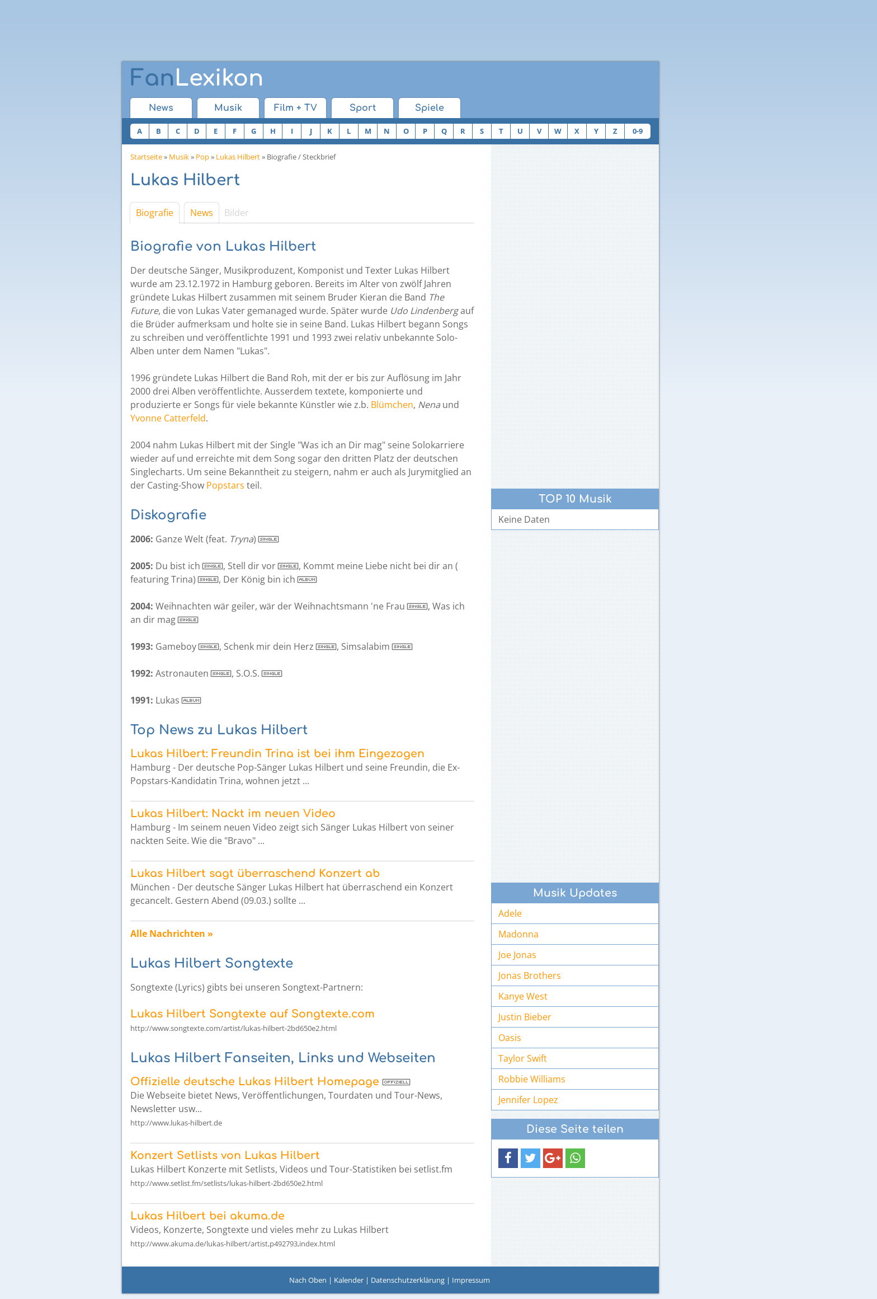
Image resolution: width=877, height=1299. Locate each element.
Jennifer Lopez (528, 1100)
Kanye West (523, 996)
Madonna (518, 934)
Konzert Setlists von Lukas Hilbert (225, 1155)
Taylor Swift (522, 1058)
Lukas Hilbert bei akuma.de (207, 1216)
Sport (363, 108)
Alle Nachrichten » (171, 933)
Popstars (225, 485)
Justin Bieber (524, 1017)
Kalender (349, 1280)
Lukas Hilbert (238, 157)
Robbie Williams (531, 1079)
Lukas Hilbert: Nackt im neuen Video (233, 813)
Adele (510, 913)
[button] (508, 1158)
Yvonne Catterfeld (168, 418)
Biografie (154, 213)
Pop (202, 157)
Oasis (509, 1037)
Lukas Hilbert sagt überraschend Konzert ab (255, 873)
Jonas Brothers (529, 975)
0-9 (638, 131)
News (161, 108)
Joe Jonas (517, 955)
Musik (228, 108)
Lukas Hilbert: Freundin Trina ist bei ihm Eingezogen (277, 753)
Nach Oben (308, 1280)
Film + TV (295, 108)
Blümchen (392, 404)
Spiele (429, 108)
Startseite (146, 157)
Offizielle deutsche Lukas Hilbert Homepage (254, 1081)
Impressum (471, 1280)
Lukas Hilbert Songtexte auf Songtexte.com (252, 1014)
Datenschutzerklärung (408, 1280)
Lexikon (196, 78)
